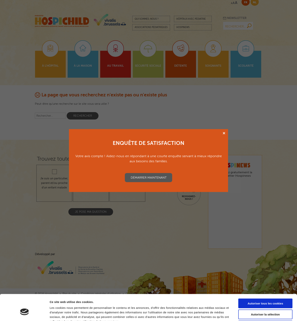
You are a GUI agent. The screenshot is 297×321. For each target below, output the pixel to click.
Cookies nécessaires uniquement (265, 305)
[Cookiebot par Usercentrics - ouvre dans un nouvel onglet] (24, 313)
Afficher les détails (208, 313)
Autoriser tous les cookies (265, 283)
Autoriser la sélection (265, 294)
